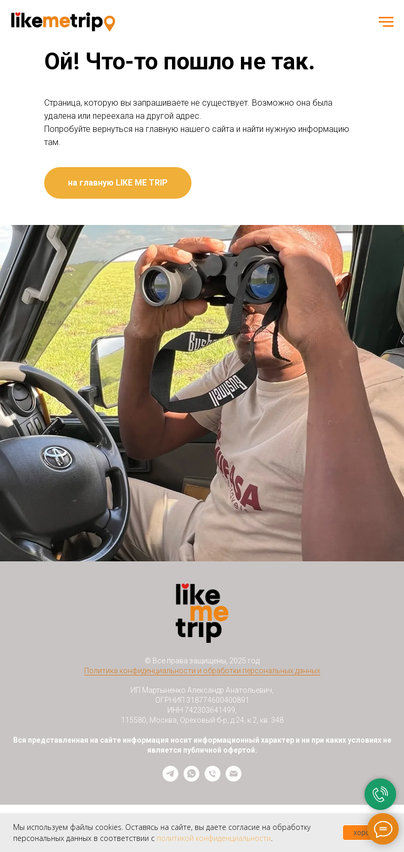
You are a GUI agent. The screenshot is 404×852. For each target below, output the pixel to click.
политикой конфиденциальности (214, 838)
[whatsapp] (191, 778)
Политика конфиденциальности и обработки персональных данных (202, 670)
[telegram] (170, 778)
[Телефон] (212, 778)
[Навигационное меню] (386, 22)
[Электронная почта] (233, 778)
